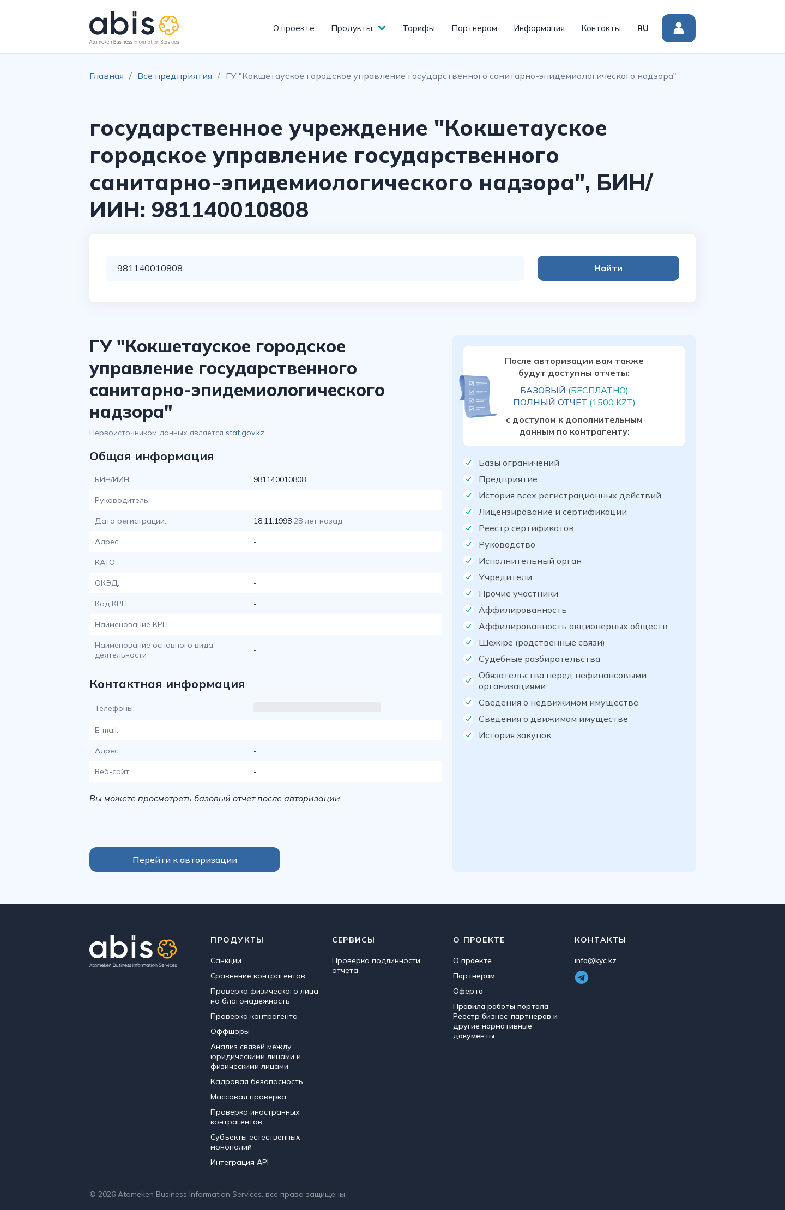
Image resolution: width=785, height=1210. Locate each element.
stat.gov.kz (245, 432)
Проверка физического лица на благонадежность (264, 996)
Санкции (225, 960)
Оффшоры (230, 1031)
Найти (635, 268)
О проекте (294, 28)
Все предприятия (174, 75)
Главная (106, 75)
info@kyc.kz (596, 960)
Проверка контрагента (254, 1016)
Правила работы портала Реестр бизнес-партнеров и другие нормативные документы (505, 1021)
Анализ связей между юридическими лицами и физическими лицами (255, 1056)
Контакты (601, 28)
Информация (539, 28)
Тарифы (418, 28)
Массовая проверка (248, 1097)
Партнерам (474, 28)
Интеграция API (239, 1162)
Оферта (468, 991)
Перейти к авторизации (184, 859)
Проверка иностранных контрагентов (255, 1117)
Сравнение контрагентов (257, 976)
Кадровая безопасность (256, 1081)
